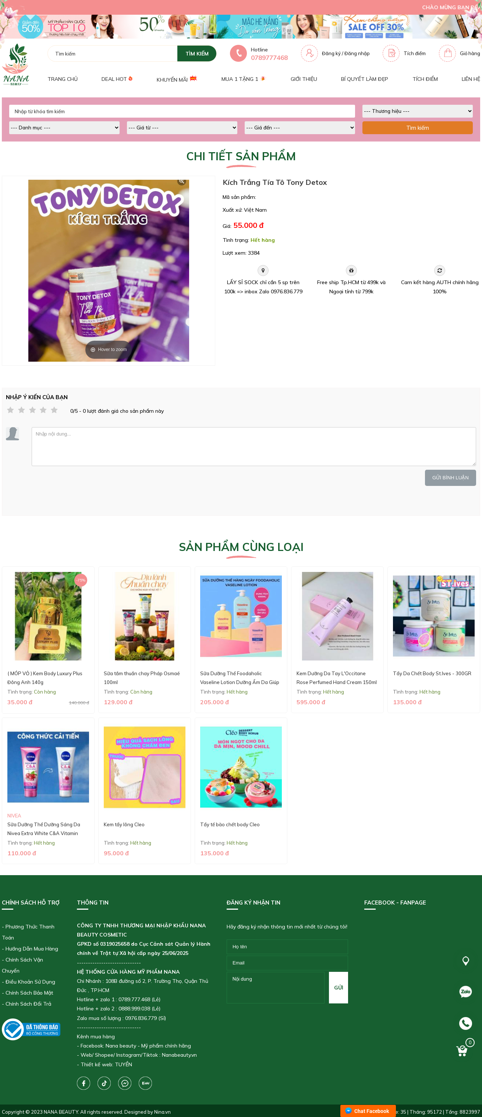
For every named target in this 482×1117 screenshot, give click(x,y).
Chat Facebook (371, 1110)
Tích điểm (415, 53)
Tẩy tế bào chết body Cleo (230, 824)
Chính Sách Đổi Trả (28, 1003)
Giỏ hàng (470, 53)
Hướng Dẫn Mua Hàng (32, 948)
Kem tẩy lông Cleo (124, 824)
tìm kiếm (197, 53)
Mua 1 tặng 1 (244, 79)
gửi (338, 987)
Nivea (14, 816)
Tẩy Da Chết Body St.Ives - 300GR (432, 673)
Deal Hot (117, 78)
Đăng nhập (357, 53)
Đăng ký (331, 53)
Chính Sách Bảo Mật (29, 992)
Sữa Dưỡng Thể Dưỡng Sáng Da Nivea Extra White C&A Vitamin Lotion (43, 833)
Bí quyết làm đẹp (364, 79)
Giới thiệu (304, 79)
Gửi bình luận (450, 477)
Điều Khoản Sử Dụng (30, 981)
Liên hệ (471, 79)
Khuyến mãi (177, 79)
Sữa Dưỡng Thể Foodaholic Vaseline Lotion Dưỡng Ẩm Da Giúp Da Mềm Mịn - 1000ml (239, 682)
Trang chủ (62, 79)
